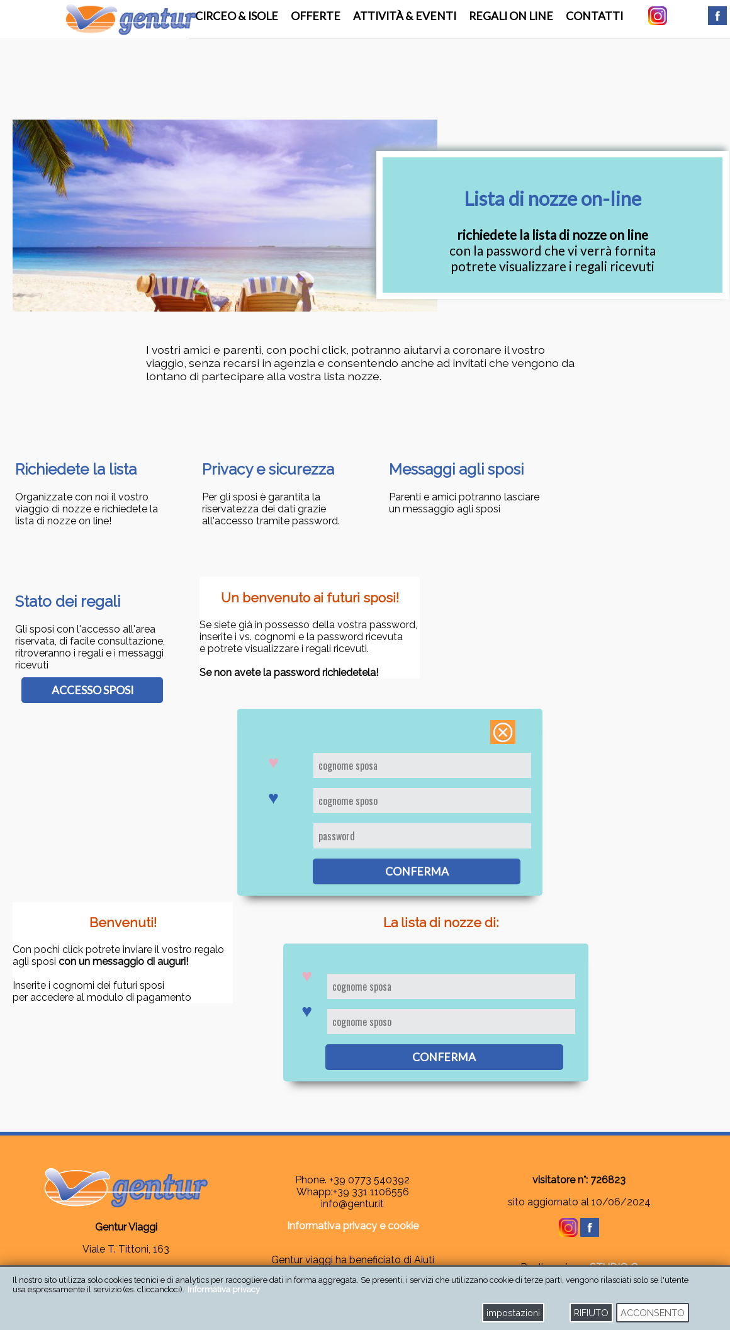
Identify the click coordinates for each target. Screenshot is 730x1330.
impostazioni (513, 1312)
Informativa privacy (224, 1289)
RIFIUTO (591, 1312)
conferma (417, 871)
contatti (594, 16)
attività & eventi (404, 16)
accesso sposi (92, 690)
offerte (315, 16)
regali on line (511, 16)
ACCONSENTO (652, 1312)
